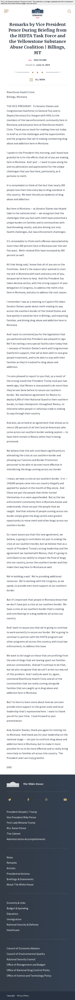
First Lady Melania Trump (21, 822)
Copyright (11, 995)
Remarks (12, 862)
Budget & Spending (17, 908)
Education (12, 913)
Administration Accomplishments (26, 839)
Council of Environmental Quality (26, 953)
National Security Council (21, 959)
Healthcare (40, 60)
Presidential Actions (18, 873)
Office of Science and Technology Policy (29, 975)
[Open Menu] (6, 11)
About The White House (20, 884)
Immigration (14, 919)
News (10, 857)
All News (37, 79)
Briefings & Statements (20, 879)
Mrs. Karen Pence (16, 828)
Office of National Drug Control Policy (28, 970)
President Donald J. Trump (22, 811)
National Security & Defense (22, 924)
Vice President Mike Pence (21, 817)
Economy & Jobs (16, 902)
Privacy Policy (23, 995)
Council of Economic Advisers (23, 948)
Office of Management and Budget (26, 964)
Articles (11, 868)
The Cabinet (14, 833)
